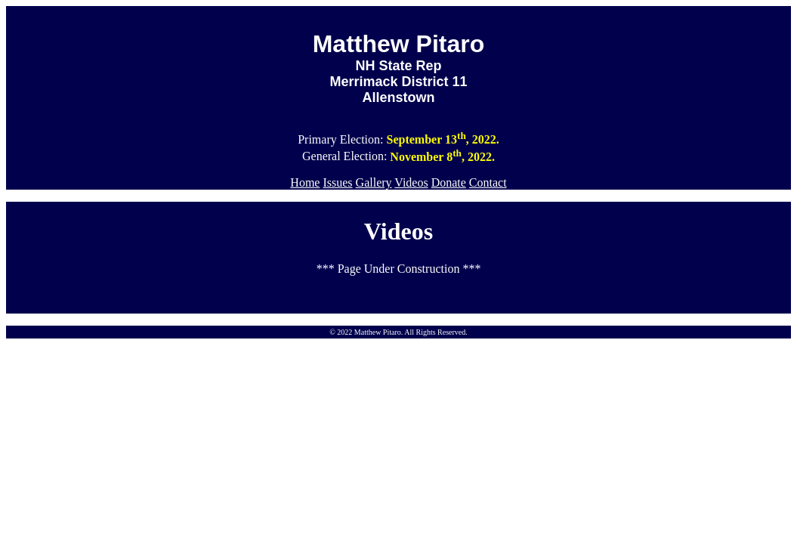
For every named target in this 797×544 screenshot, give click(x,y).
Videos (411, 182)
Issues (337, 182)
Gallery (374, 182)
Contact (488, 182)
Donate (448, 182)
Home (305, 182)
